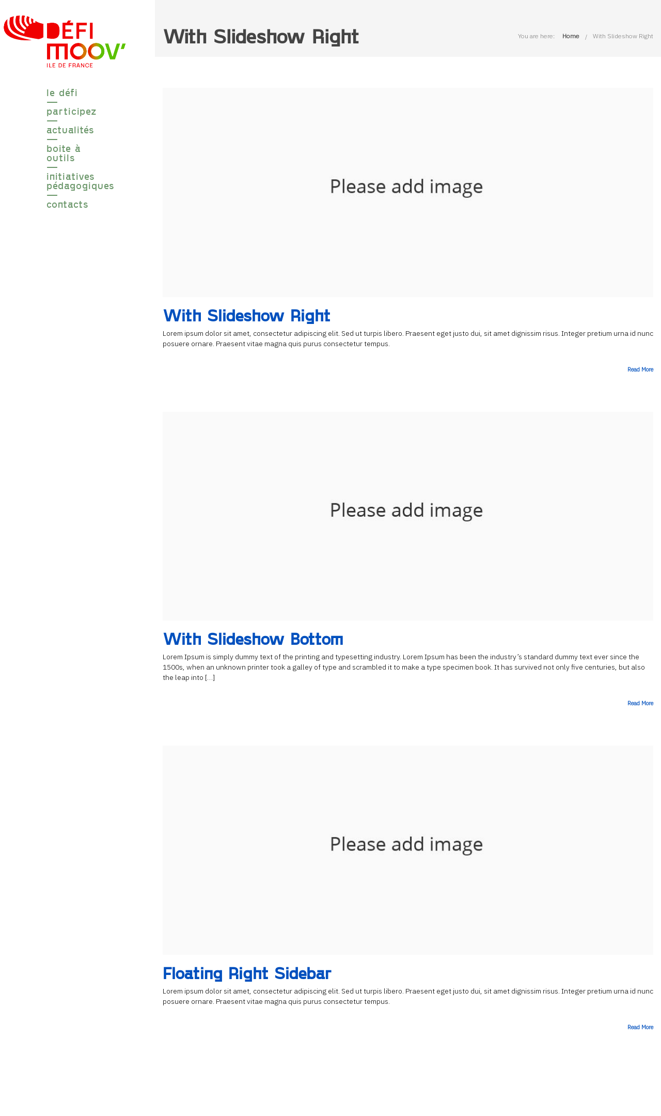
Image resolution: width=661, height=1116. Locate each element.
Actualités (64, 129)
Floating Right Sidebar (247, 973)
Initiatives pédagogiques (64, 181)
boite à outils (63, 153)
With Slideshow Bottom (253, 638)
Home (570, 36)
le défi (62, 92)
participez (64, 111)
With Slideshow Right (623, 36)
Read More (640, 369)
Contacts (64, 204)
